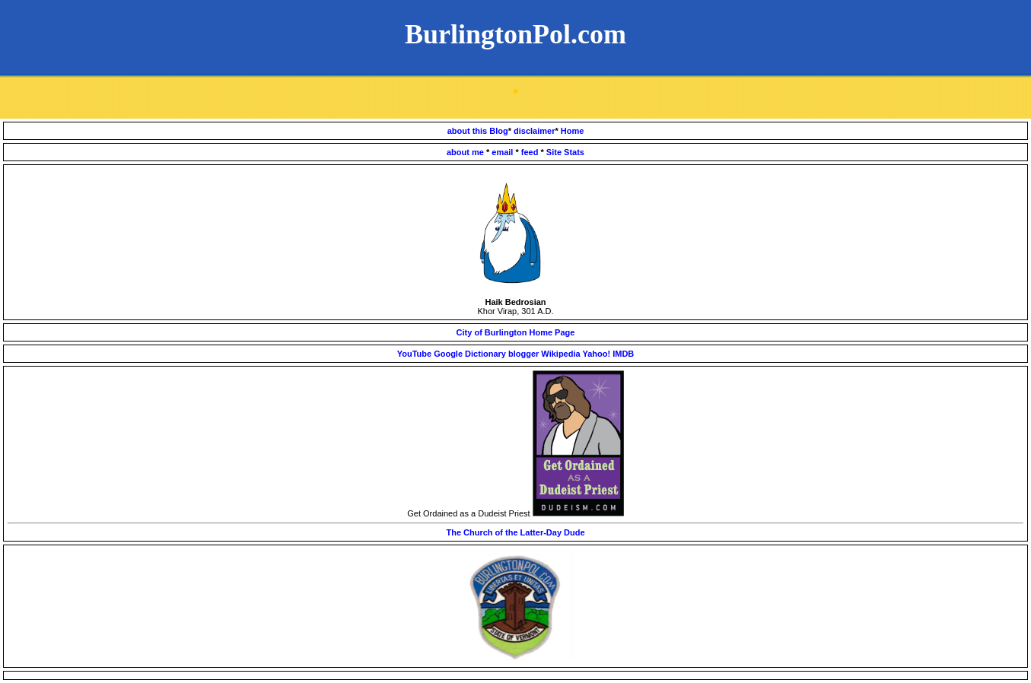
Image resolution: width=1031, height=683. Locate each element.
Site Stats (565, 152)
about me (466, 152)
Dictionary (485, 353)
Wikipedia (560, 353)
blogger (524, 353)
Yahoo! (596, 353)
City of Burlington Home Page (516, 332)
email (503, 152)
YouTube (414, 353)
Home (572, 130)
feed (531, 152)
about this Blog (477, 130)
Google (448, 353)
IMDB (623, 353)
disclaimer (534, 130)
